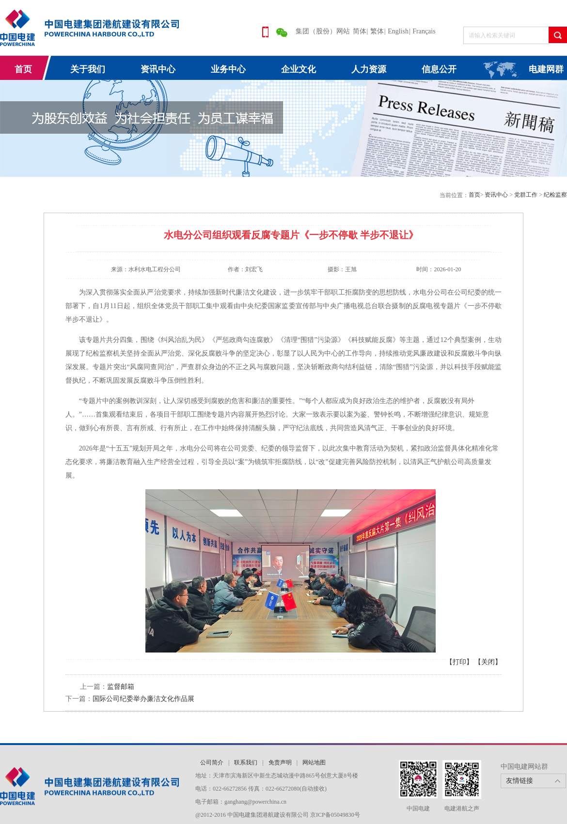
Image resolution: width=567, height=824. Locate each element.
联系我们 (245, 762)
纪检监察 (555, 194)
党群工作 (526, 194)
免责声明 (280, 762)
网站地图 (314, 762)
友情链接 (519, 780)
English (398, 31)
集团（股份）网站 (323, 31)
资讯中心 (158, 69)
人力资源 (368, 69)
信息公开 (439, 69)
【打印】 (459, 662)
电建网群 (546, 69)
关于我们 (87, 69)
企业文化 (298, 69)
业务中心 (228, 69)
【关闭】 (488, 662)
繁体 (377, 31)
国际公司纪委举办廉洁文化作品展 (143, 698)
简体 (359, 31)
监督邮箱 (120, 686)
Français (423, 31)
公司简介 (211, 762)
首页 (23, 69)
